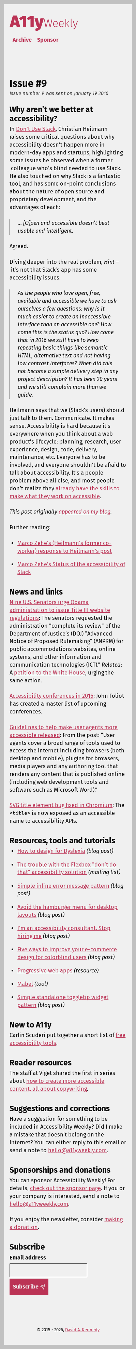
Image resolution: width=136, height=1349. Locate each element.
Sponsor (48, 40)
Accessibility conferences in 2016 (51, 696)
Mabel (25, 984)
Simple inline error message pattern (63, 886)
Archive (22, 40)
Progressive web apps (45, 970)
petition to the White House (49, 672)
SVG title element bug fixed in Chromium (61, 805)
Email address (28, 1257)
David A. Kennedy (82, 1329)
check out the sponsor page (65, 1188)
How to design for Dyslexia (51, 851)
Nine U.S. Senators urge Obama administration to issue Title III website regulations (60, 610)
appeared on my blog (84, 511)
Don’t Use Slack (36, 129)
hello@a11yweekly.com (77, 1150)
